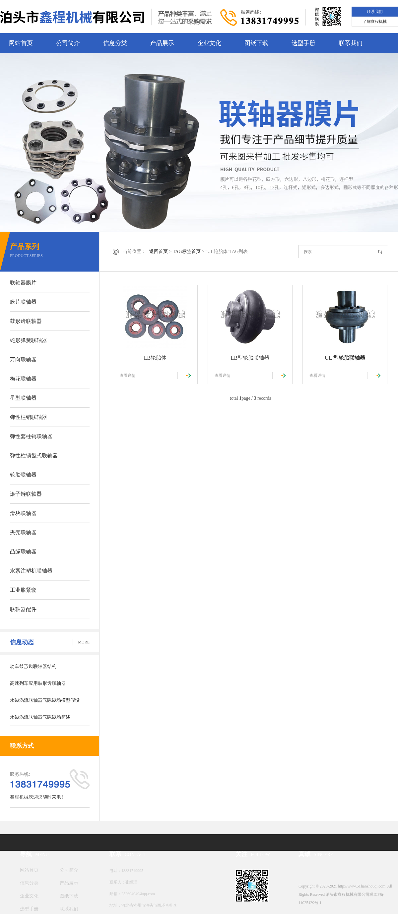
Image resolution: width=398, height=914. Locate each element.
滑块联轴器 (23, 513)
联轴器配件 (23, 609)
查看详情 (128, 375)
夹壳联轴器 (23, 532)
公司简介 (68, 43)
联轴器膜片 (23, 282)
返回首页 (158, 251)
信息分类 (115, 43)
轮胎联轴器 (23, 475)
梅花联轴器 (23, 378)
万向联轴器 (23, 359)
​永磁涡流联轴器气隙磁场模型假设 (45, 700)
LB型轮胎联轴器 (250, 358)
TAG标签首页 (187, 251)
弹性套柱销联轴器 (31, 436)
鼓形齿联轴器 (26, 321)
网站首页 (21, 43)
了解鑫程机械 (375, 21)
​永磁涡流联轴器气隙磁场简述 (40, 717)
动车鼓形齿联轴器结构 (33, 666)
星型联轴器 (23, 398)
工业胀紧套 (23, 590)
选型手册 (303, 43)
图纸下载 (256, 43)
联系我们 (375, 11)
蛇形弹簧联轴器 (28, 340)
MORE (84, 642)
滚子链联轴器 (26, 494)
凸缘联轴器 (23, 551)
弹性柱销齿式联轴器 (34, 455)
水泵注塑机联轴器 (31, 571)
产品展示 (162, 43)
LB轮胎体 (155, 358)
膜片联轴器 (23, 302)
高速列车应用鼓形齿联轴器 (38, 683)
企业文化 (209, 43)
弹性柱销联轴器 (28, 417)
